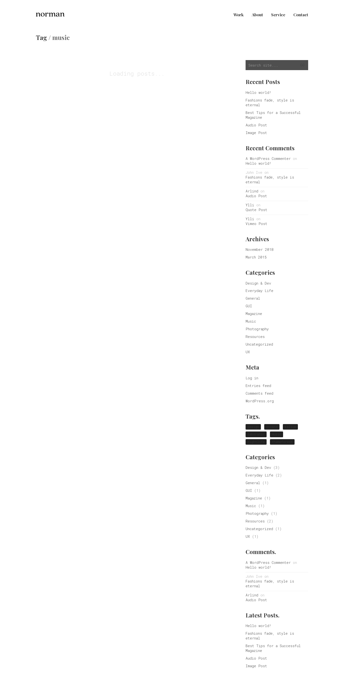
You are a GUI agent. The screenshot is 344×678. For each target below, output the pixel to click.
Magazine (254, 313)
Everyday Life (259, 290)
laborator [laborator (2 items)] (256, 434)
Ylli (250, 204)
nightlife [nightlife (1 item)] (256, 442)
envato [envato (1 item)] (272, 427)
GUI (249, 305)
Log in (252, 377)
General (253, 298)
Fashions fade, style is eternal (270, 102)
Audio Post (256, 125)
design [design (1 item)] (253, 427)
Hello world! (258, 92)
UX (248, 351)
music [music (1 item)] (276, 434)
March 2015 (256, 257)
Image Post (256, 132)
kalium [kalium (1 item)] (290, 427)
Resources (255, 336)
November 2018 (260, 249)
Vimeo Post (256, 223)
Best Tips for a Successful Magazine (273, 115)
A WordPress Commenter (268, 158)
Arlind (252, 191)
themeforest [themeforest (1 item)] (282, 442)
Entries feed (258, 385)
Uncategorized (259, 344)
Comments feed (259, 393)
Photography (257, 328)
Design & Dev (258, 283)
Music (251, 321)
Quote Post (256, 209)
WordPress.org (260, 400)
